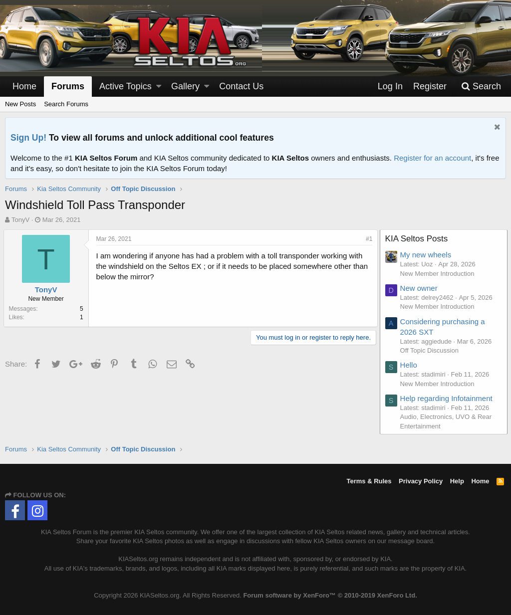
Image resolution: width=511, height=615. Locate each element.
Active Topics (125, 86)
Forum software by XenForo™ (330, 595)
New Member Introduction (439, 273)
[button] (159, 86)
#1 (367, 238)
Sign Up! (28, 138)
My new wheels (427, 254)
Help (457, 481)
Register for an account (432, 158)
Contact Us (241, 86)
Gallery (185, 86)
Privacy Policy (421, 481)
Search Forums (66, 104)
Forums (67, 86)
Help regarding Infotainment (448, 398)
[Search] (481, 86)
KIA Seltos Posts (418, 238)
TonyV (20, 219)
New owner (420, 288)
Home (24, 86)
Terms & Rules (368, 481)
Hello (410, 365)
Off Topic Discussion (431, 350)
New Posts (20, 104)
